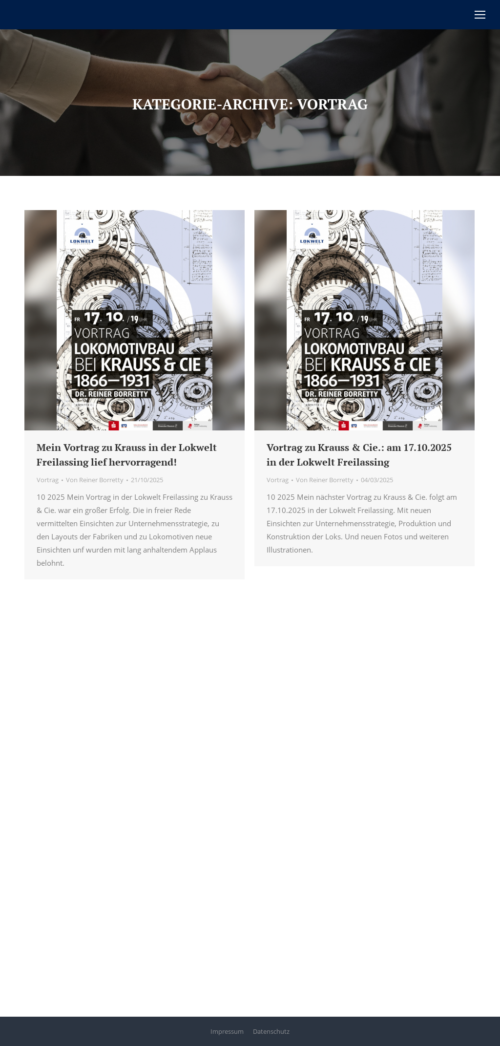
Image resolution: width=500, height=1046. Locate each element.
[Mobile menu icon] (480, 14)
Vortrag (48, 479)
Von (95, 479)
